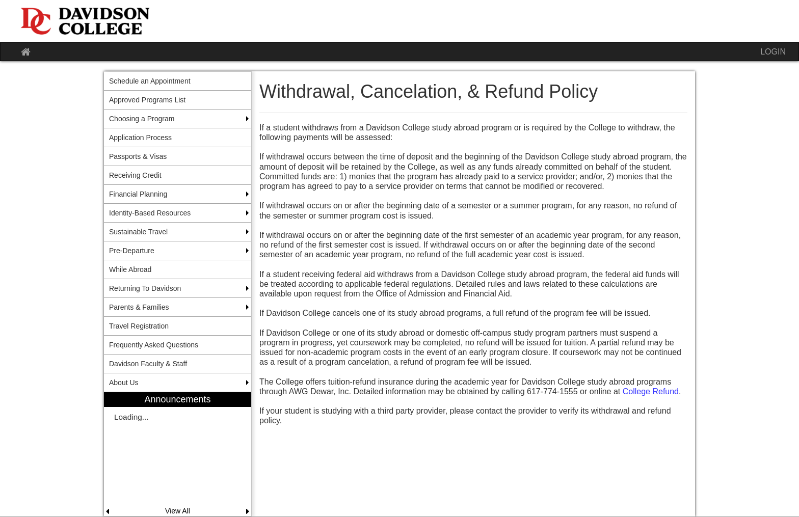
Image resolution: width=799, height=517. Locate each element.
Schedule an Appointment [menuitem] (150, 81)
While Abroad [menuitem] (130, 269)
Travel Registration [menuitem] (139, 326)
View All (177, 511)
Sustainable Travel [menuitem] (138, 232)
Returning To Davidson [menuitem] (145, 288)
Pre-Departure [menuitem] (131, 251)
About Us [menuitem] (124, 382)
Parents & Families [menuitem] (139, 307)
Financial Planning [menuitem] (138, 194)
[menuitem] (177, 454)
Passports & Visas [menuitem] (138, 156)
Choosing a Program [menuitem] (141, 119)
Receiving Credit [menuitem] (135, 175)
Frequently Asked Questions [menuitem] (153, 345)
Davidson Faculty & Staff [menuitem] (148, 364)
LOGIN (773, 51)
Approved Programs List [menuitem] (147, 100)
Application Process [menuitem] (140, 137)
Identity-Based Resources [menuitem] (150, 213)
